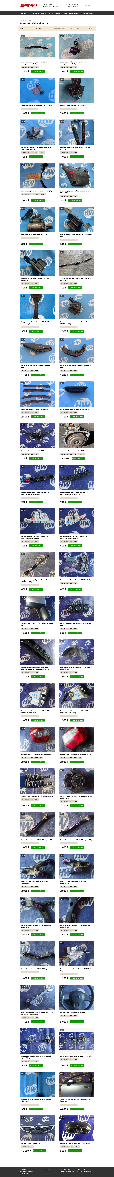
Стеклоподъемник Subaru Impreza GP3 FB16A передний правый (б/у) (37, 1013)
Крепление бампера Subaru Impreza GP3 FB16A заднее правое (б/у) (35, 537)
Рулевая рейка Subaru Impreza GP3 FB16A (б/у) (76, 1056)
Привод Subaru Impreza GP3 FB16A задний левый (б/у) (36, 1100)
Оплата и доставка (65, 1169)
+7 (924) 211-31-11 (72, 4)
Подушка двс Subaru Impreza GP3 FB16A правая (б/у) (35, 279)
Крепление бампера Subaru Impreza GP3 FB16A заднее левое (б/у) (74, 537)
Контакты (46, 1171)
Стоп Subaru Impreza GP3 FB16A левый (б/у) (36, 754)
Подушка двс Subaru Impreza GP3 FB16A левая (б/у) (76, 235)
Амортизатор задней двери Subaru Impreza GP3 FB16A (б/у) (36, 581)
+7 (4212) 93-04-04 (72, 7)
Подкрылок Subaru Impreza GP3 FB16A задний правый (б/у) (76, 668)
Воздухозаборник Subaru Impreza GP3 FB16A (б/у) (36, 366)
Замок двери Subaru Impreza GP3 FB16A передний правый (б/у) (74, 712)
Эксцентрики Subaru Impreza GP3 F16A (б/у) (36, 106)
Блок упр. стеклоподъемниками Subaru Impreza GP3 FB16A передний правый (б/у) (36, 668)
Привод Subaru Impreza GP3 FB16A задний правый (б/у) (36, 1057)
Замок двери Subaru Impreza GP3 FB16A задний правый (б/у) (35, 712)
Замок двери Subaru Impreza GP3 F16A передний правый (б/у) (73, 63)
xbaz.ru (29, 1173)
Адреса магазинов (81, 1169)
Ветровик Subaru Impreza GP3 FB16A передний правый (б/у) (34, 63)
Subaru (30, 20)
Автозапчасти (23, 20)
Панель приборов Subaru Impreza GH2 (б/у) (75, 1143)
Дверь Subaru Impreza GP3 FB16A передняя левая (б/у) (75, 1100)
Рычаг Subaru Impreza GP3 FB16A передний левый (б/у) (36, 926)
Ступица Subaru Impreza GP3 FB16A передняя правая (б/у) (76, 797)
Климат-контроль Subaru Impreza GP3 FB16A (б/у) (75, 624)
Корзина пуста (88, 5)
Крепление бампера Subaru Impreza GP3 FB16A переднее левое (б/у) (35, 493)
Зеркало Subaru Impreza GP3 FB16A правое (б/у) (37, 624)
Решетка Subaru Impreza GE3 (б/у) (33, 1143)
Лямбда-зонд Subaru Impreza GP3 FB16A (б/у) (36, 191)
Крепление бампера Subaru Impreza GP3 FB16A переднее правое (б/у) (74, 493)
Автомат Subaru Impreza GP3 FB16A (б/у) (74, 451)
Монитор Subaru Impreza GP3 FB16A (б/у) (74, 409)
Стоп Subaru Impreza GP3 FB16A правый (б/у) (75, 754)
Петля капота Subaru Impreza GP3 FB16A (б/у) (76, 580)
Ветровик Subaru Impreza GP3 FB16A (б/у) (35, 409)
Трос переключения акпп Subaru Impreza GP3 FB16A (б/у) (76, 279)
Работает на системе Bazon (26, 1171)
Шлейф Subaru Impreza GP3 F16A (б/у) (73, 106)
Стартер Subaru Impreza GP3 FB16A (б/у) (35, 235)
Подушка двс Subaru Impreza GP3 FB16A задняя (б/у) (35, 323)
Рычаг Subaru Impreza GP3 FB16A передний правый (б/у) (75, 926)
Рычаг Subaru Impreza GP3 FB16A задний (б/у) (37, 840)
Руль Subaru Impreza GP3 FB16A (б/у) (73, 1012)
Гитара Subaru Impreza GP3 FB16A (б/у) (34, 451)
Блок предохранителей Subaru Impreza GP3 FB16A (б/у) (75, 192)
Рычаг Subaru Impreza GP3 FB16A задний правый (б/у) (74, 882)
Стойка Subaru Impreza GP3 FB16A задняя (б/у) (37, 796)
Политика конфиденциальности (85, 1171)
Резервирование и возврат (67, 1171)
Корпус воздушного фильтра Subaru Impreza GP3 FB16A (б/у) (76, 323)
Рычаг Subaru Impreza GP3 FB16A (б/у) (34, 969)
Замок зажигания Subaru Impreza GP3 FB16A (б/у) (75, 970)
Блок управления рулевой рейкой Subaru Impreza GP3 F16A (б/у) (36, 148)
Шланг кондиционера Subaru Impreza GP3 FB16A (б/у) (75, 148)
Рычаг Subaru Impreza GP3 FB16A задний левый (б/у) (35, 882)
